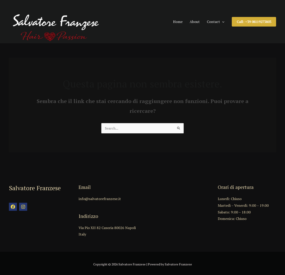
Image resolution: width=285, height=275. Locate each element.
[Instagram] (23, 205)
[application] (225, 20)
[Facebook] (13, 205)
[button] (254, 20)
